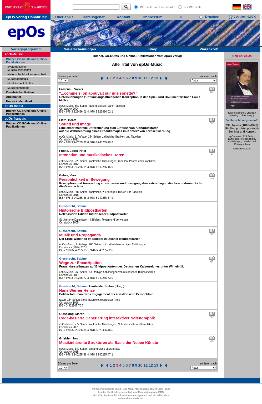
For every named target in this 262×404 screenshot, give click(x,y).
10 (140, 78)
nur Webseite (193, 7)
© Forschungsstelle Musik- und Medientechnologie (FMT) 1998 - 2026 (131, 389)
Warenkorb (209, 49)
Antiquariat (13, 96)
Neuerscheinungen (80, 49)
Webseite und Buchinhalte (157, 7)
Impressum (153, 17)
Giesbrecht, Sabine (73, 206)
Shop (152, 49)
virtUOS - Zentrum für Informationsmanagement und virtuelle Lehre (131, 395)
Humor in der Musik (19, 101)
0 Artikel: (242, 16)
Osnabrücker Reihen (20, 92)
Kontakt (123, 17)
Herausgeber (94, 17)
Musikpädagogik (17, 78)
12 (151, 78)
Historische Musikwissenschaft (26, 74)
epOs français (15, 118)
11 (146, 78)
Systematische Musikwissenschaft (19, 68)
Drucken (209, 17)
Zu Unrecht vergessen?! (242, 120)
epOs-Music (14, 54)
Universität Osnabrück (131, 398)
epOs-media (14, 106)
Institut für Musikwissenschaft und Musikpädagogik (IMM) (131, 392)
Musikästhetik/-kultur (20, 83)
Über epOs (64, 17)
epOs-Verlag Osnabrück (26, 17)
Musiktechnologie (18, 87)
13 (156, 78)
